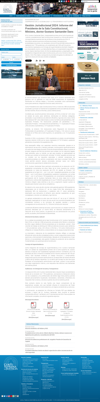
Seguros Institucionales (85, 232)
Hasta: (14, 57)
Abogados (81, 191)
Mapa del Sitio (86, 16)
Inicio (78, 1)
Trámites (24, 393)
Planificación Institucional (87, 132)
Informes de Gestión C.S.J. (48, 376)
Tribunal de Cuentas (84, 92)
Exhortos (24, 385)
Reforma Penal (82, 157)
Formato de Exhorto (26, 387)
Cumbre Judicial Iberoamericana (87, 162)
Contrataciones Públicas (47, 372)
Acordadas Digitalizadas (85, 124)
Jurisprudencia (83, 120)
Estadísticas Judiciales (85, 155)
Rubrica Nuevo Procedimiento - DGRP (89, 134)
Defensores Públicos (84, 189)
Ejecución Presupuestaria (47, 370)
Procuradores (82, 193)
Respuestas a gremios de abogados (30, 359)
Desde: (3, 57)
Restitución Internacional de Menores (30, 388)
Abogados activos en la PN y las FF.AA (87, 218)
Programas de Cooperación (48, 375)
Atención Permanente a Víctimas (29, 371)
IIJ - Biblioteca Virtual (86, 105)
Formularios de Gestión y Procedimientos (85, 173)
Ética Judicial (25, 365)
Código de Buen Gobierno (48, 367)
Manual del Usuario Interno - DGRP (88, 142)
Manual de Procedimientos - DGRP (88, 140)
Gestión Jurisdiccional (86, 170)
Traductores (82, 204)
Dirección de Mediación (27, 376)
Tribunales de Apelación (85, 94)
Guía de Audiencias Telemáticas (88, 151)
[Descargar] (35, 317)
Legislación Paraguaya (84, 122)
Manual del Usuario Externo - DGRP (88, 145)
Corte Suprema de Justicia (23, 16)
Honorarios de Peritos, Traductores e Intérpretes (87, 212)
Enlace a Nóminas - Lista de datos (88, 185)
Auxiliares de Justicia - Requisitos (88, 215)
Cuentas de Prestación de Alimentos (30, 381)
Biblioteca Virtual (85, 365)
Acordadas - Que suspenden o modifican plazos (87, 129)
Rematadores (82, 200)
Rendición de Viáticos (86, 230)
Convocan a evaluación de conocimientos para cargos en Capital (11, 30)
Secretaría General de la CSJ (86, 88)
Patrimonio (44, 373)
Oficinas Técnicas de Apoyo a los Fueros (89, 108)
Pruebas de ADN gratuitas (28, 379)
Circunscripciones (58, 16)
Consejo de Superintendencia (42, 16)
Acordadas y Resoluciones (86, 126)
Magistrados (82, 187)
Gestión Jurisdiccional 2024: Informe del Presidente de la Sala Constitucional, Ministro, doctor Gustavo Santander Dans (11, 43)
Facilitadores (82, 196)
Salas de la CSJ (83, 90)
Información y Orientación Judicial (29, 360)
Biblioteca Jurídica (83, 164)
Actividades (44, 359)
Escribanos (82, 198)
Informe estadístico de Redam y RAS (36, 328)
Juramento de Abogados (28, 366)
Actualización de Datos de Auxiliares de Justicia (88, 114)
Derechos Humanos (26, 372)
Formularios (25, 390)
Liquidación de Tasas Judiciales (29, 391)
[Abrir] (30, 317)
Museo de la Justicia (84, 153)
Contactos (76, 16)
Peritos (80, 207)
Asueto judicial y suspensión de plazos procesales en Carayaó (11, 25)
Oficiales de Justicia (84, 202)
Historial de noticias (11, 65)
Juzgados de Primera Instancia (87, 97)
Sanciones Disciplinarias (27, 363)
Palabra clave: (4, 52)
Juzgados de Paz (83, 99)
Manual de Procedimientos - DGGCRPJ (86, 147)
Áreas (68, 16)
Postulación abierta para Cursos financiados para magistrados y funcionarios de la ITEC (9, 35)
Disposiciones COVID (84, 111)
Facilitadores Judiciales (27, 378)
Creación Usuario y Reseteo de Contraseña (87, 177)
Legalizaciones (25, 394)
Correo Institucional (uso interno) (89, 225)
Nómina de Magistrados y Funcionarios (48, 365)
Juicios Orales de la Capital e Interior (50, 360)
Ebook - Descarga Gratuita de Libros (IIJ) (30, 374)
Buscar (11, 62)
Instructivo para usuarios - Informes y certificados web (88, 137)
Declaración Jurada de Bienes (48, 369)
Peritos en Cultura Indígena (86, 209)
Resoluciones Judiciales (86, 117)
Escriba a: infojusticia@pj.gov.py (69, 375)
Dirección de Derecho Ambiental (87, 159)
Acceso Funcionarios (84, 227)
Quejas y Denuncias (26, 362)
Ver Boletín (12, 77)
